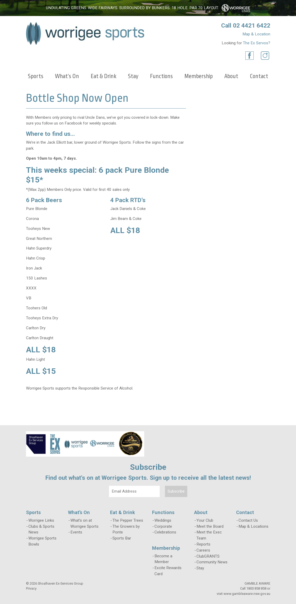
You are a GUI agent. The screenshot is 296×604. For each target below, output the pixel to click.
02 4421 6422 (251, 25)
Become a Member (163, 559)
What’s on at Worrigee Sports (84, 523)
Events (76, 532)
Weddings (162, 520)
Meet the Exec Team (209, 535)
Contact (259, 76)
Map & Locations (253, 526)
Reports (203, 544)
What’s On (67, 76)
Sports (35, 76)
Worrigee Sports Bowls (42, 541)
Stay (133, 76)
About (231, 76)
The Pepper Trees (127, 520)
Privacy (31, 588)
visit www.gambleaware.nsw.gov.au (243, 594)
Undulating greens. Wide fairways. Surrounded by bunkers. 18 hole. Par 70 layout (132, 8)
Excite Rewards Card (167, 570)
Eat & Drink (103, 76)
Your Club (204, 520)
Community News (211, 562)
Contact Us (248, 520)
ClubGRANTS (208, 556)
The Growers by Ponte (126, 529)
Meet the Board (210, 526)
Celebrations (165, 532)
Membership (198, 76)
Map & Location (256, 34)
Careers (203, 550)
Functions (161, 76)
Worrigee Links (41, 520)
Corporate (163, 526)
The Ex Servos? (256, 43)
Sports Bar (121, 538)
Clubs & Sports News (41, 529)
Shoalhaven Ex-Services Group (60, 583)
